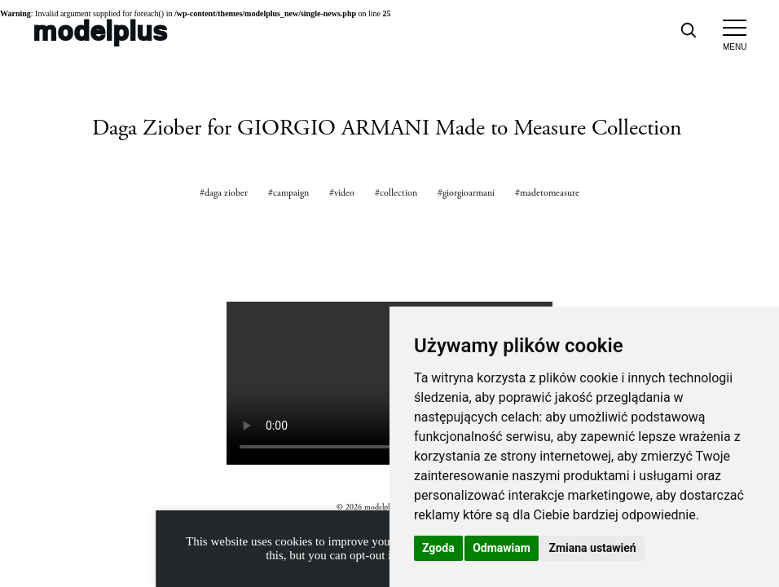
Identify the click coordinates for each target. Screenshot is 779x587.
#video (341, 193)
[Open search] (688, 29)
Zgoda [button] (438, 547)
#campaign (288, 193)
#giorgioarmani (466, 193)
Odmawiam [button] (501, 547)
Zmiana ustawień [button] (592, 547)
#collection (396, 193)
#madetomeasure (547, 193)
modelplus (100, 29)
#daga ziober (224, 193)
